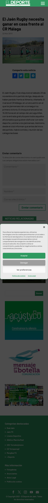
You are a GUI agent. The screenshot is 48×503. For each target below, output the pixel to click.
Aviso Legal (32, 276)
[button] (44, 227)
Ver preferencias (24, 269)
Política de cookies (18, 276)
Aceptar (24, 255)
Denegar (24, 262)
